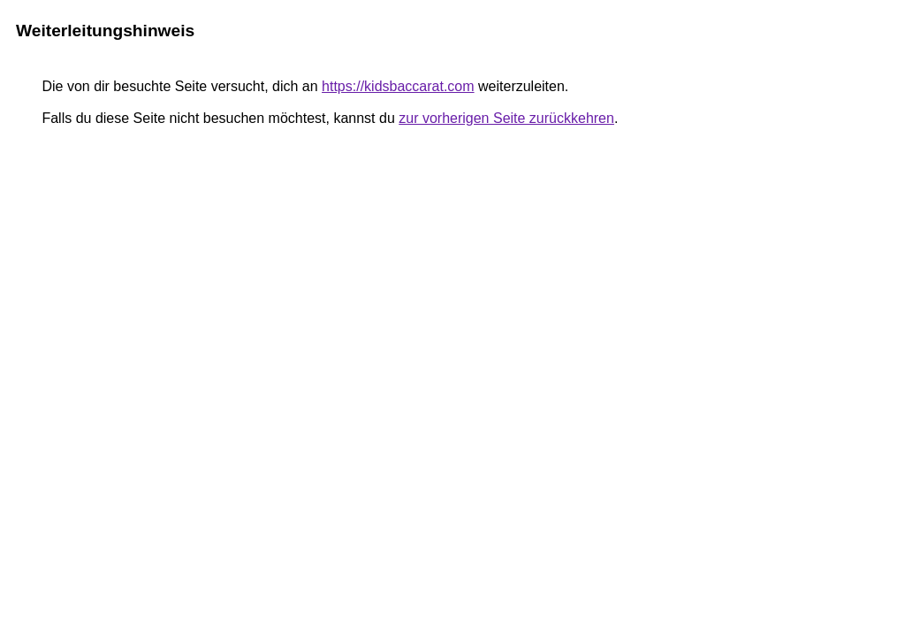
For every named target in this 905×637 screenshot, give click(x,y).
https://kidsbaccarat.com (398, 86)
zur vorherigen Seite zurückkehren (506, 118)
